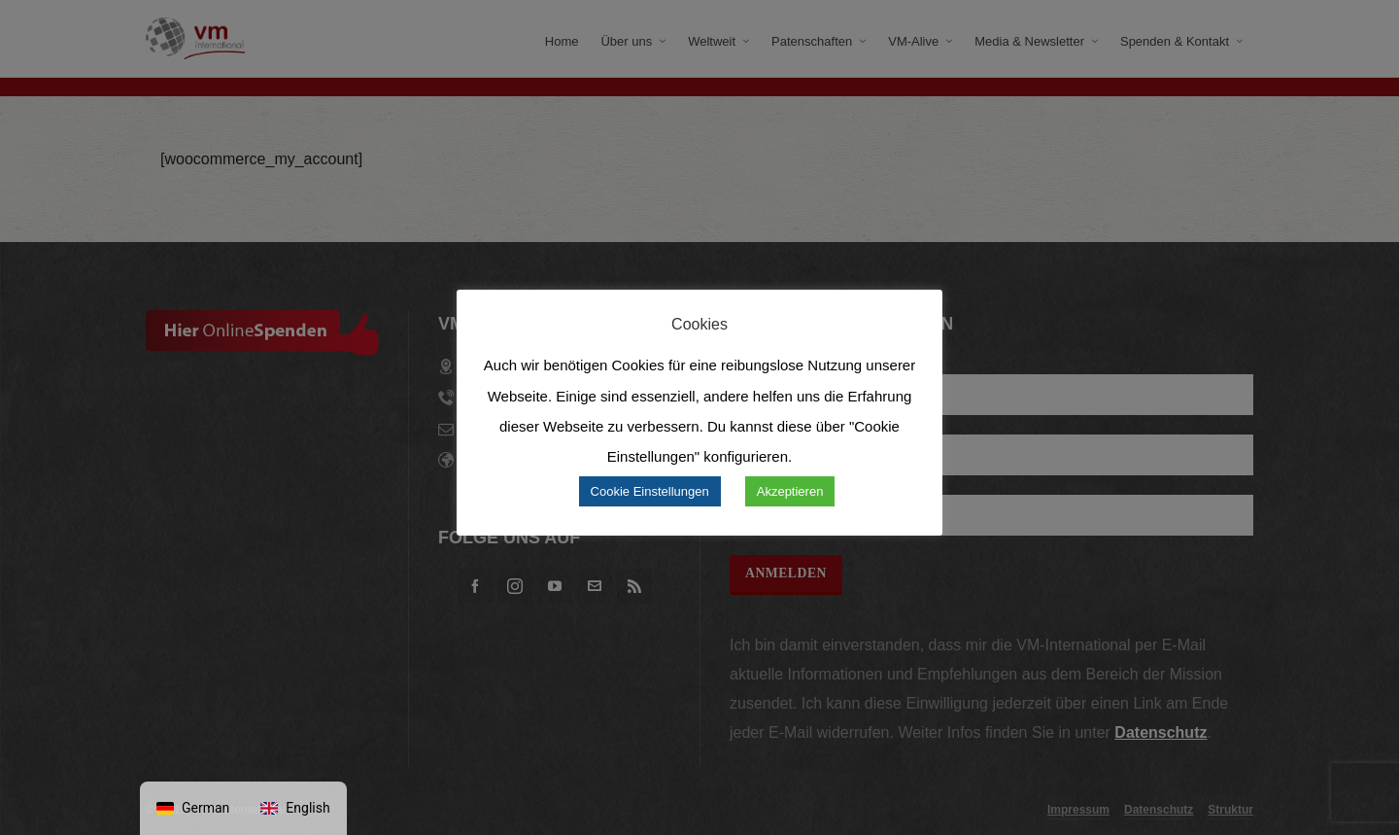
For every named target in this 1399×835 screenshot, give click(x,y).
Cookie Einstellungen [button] (650, 491)
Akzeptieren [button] (790, 491)
